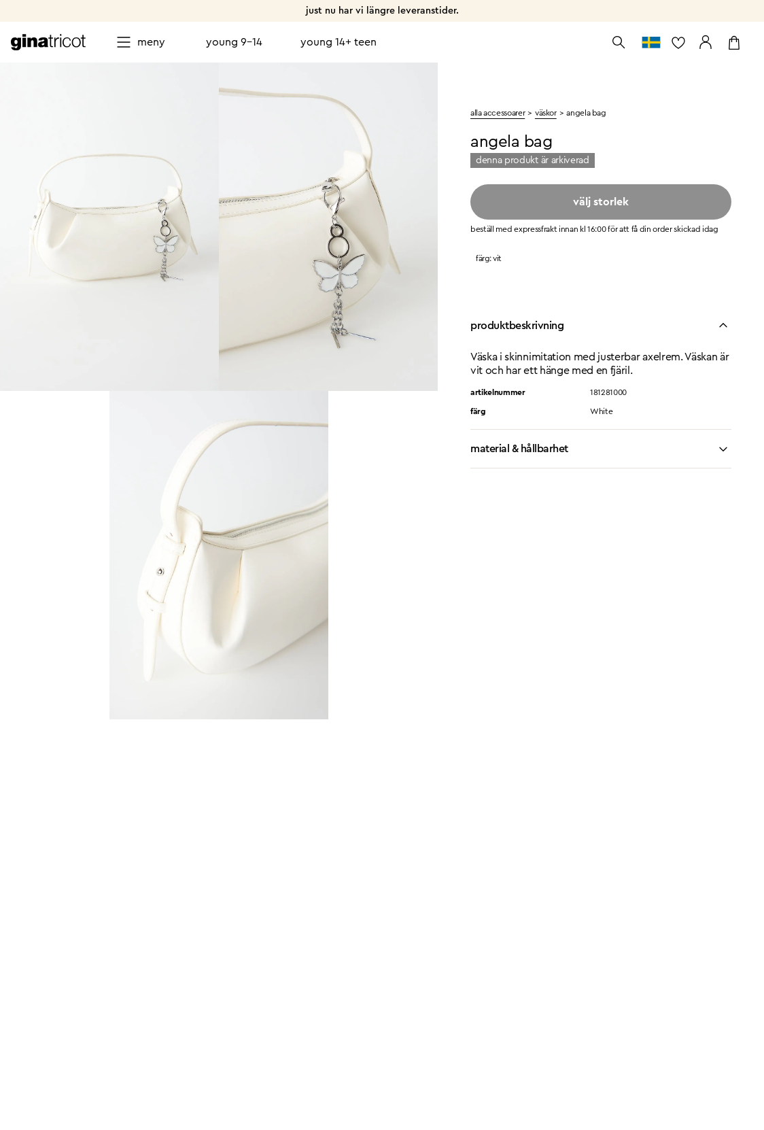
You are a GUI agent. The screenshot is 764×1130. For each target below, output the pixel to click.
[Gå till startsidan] (48, 42)
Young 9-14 (234, 42)
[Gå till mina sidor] (705, 42)
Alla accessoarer (497, 113)
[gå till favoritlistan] (678, 42)
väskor (546, 113)
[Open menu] (140, 42)
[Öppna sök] (618, 42)
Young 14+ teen (338, 42)
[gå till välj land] (651, 42)
